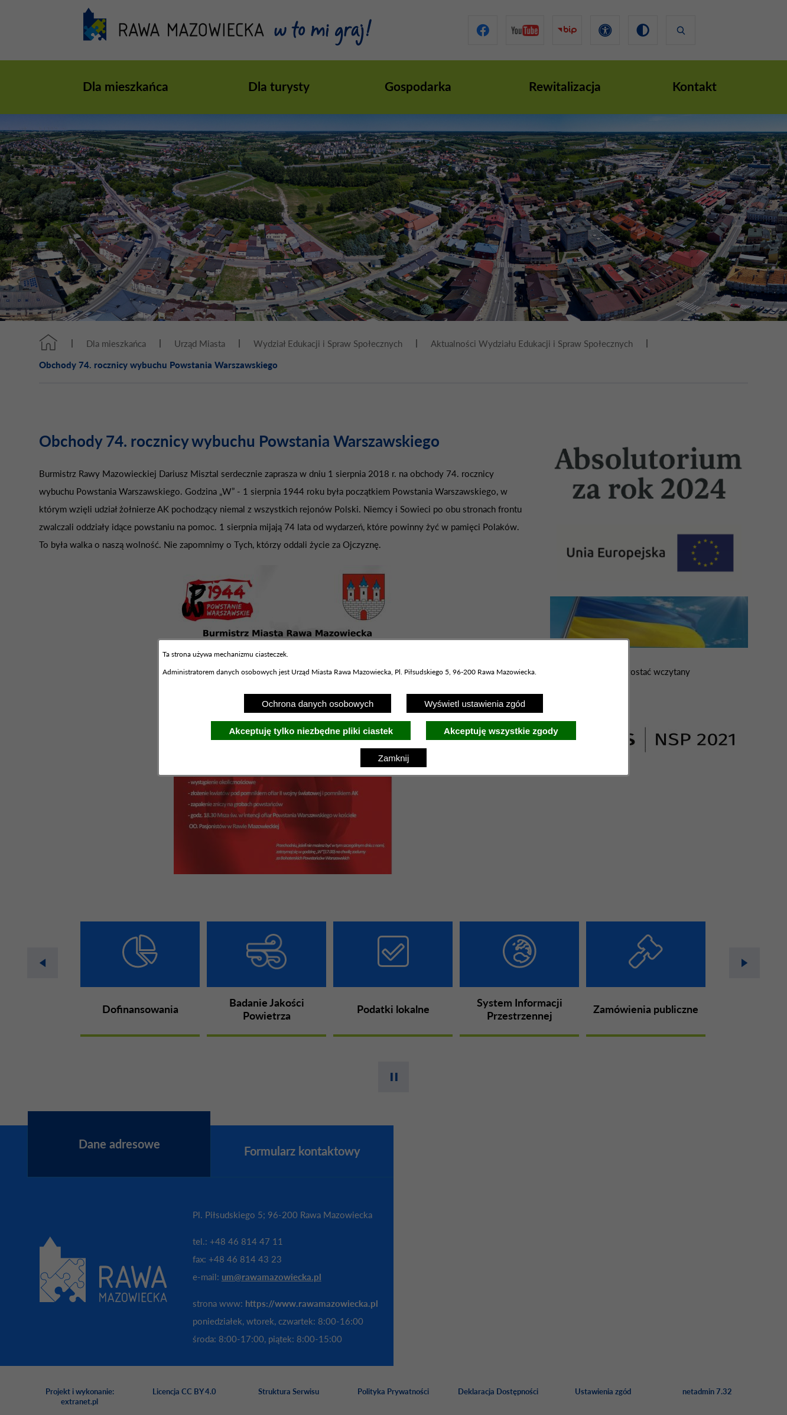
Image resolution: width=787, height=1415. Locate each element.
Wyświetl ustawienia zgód (474, 704)
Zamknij (393, 758)
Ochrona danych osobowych (317, 704)
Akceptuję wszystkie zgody (501, 731)
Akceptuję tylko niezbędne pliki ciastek (311, 731)
